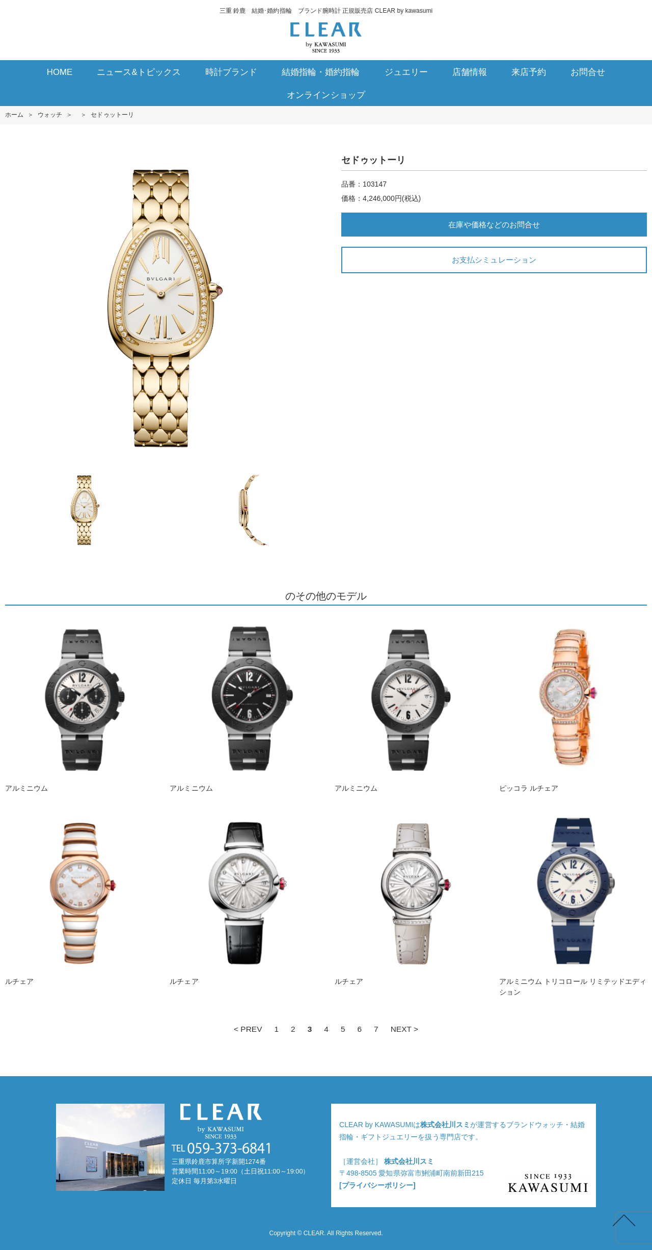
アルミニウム (79, 704)
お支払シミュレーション (494, 259)
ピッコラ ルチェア (573, 704)
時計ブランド (231, 72)
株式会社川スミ (445, 1125)
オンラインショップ (326, 95)
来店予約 (528, 72)
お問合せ (587, 72)
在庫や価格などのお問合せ (494, 224)
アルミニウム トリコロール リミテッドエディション (573, 902)
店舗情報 (469, 72)
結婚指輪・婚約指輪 (321, 72)
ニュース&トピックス (139, 72)
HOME (60, 72)
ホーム (14, 114)
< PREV (248, 1029)
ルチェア (79, 897)
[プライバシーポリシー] (377, 1185)
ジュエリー (406, 72)
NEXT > (404, 1029)
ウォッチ (50, 114)
